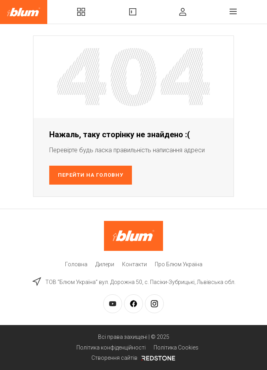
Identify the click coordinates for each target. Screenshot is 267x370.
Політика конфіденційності (111, 347)
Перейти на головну (90, 175)
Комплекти (81, 12)
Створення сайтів (133, 358)
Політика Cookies (176, 347)
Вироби (132, 12)
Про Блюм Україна (178, 264)
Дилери (104, 264)
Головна (76, 264)
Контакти (134, 264)
